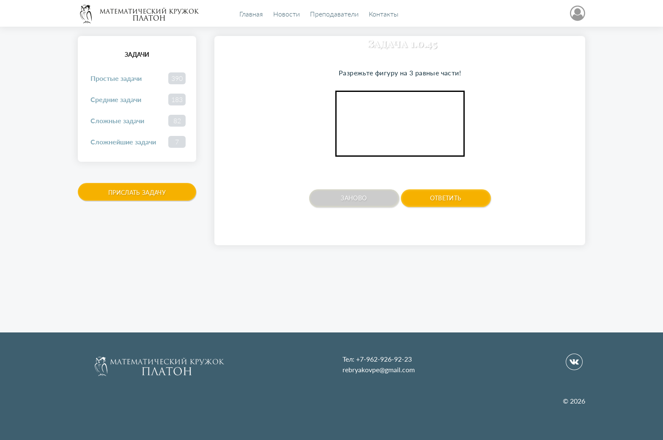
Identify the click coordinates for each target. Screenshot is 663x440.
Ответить (446, 198)
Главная (251, 14)
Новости (286, 14)
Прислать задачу (137, 192)
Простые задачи (138, 78)
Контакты (383, 14)
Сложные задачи (138, 121)
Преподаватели (334, 14)
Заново (354, 198)
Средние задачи (138, 99)
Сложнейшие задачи (138, 142)
